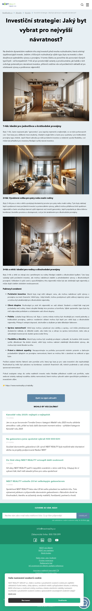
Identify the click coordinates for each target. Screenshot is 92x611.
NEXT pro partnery (46, 550)
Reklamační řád (46, 563)
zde (88, 520)
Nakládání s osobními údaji (46, 573)
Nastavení (26, 600)
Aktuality (19, 13)
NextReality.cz (7, 13)
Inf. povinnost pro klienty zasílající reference (46, 566)
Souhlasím (62, 600)
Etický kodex (46, 553)
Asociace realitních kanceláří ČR (46, 570)
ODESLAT (83, 515)
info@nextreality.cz (46, 528)
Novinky (28, 13)
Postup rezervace (46, 560)
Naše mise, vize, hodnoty (46, 558)
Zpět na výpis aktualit (46, 398)
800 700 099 (55, 534)
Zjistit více (12, 594)
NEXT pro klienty (46, 548)
